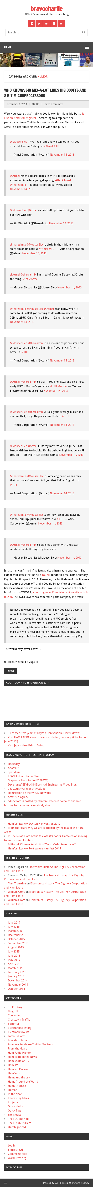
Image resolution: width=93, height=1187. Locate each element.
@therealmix (18, 184)
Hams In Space (17, 1085)
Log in (12, 1145)
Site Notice (14, 1114)
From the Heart (17, 1048)
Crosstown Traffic (19, 1019)
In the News (15, 1094)
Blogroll (13, 1011)
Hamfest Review (18, 1069)
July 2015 (14, 951)
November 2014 (18, 984)
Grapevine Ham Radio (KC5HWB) (28, 780)
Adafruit (13, 768)
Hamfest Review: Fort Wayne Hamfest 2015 (34, 848)
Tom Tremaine (17, 883)
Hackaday (14, 764)
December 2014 (17, 980)
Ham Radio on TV (18, 1061)
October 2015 (16, 939)
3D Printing (15, 1007)
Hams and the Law (19, 1077)
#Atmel (48, 146)
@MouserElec (18, 141)
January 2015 (16, 976)
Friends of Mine (17, 1040)
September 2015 (18, 943)
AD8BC (35, 104)
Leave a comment (53, 104)
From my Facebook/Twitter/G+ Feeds (31, 1044)
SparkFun (14, 772)
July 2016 (14, 926)
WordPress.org (17, 1158)
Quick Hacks (15, 1106)
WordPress (60, 1182)
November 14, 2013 (62, 154)
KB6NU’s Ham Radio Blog (23, 776)
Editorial (13, 1023)
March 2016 (15, 931)
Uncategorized (17, 1127)
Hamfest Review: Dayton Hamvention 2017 (34, 823)
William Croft (16, 891)
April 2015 (14, 964)
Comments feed (17, 1153)
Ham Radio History (20, 1052)
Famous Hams (16, 1036)
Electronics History (20, 1028)
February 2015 (17, 972)
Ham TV (13, 1065)
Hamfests (14, 1073)
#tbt (58, 180)
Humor (10, 670)
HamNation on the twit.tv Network (29, 792)
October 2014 (16, 988)
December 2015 (17, 935)
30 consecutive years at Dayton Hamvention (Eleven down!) (44, 733)
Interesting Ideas (18, 1098)
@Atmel (15, 175)
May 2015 (14, 959)
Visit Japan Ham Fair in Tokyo (26, 745)
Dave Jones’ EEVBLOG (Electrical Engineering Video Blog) (43, 784)
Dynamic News (80, 1182)
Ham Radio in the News (22, 1056)
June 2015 (14, 955)
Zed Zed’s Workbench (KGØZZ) (26, 788)
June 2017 (14, 922)
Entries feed (15, 1149)
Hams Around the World (23, 1081)
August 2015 (16, 947)
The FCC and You (18, 1118)
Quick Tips (14, 1110)
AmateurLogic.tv (18, 797)
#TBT (57, 146)
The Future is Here (19, 1123)
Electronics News (18, 1032)
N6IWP (46, 575)
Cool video (14, 1015)
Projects (13, 1102)
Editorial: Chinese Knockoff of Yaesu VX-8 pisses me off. (42, 844)
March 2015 (15, 968)
